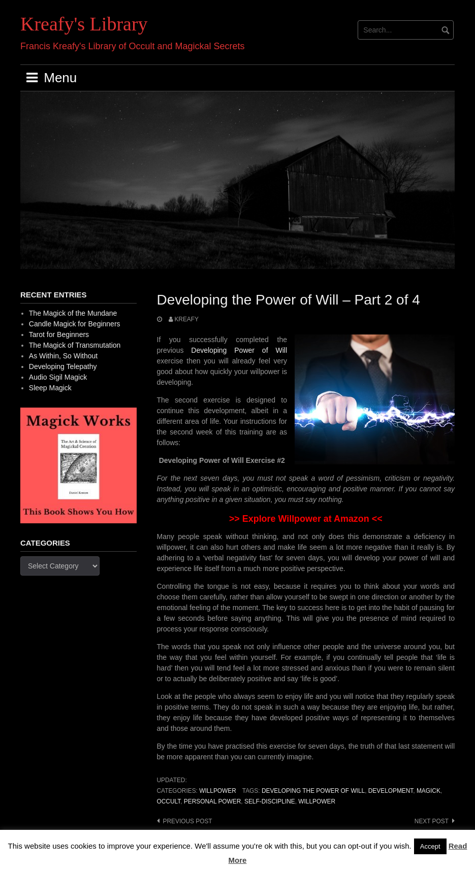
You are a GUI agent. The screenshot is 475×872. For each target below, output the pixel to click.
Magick (428, 790)
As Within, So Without (63, 356)
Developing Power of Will (239, 350)
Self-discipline (269, 801)
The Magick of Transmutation (75, 345)
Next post (432, 821)
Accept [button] (430, 846)
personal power (212, 801)
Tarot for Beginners (59, 334)
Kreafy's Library (84, 24)
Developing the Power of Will (313, 790)
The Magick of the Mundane (73, 313)
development (391, 790)
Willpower (217, 790)
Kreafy (186, 319)
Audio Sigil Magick (58, 377)
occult (169, 801)
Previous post (187, 821)
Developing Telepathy (63, 366)
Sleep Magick (50, 388)
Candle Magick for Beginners (74, 324)
